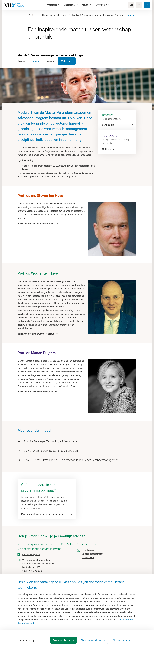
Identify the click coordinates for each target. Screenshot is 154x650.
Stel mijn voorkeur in (122, 641)
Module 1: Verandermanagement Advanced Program (97, 15)
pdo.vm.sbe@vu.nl (31, 554)
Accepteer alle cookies (61, 641)
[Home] (29, 15)
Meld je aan (69, 61)
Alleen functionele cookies (92, 641)
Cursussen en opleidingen (54, 15)
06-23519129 (88, 557)
